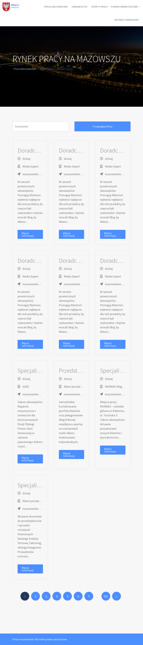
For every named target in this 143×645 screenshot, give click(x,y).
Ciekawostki (70, 6)
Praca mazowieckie (43, 6)
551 (106, 596)
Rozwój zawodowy (125, 19)
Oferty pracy (93, 6)
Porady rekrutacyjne (122, 6)
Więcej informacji (27, 234)
